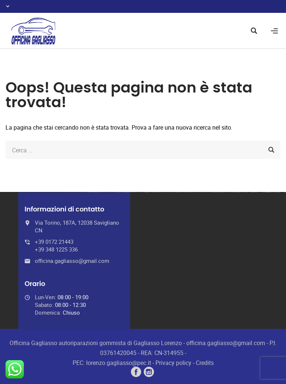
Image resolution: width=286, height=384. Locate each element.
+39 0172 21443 (54, 241)
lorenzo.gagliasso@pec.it (118, 363)
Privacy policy (173, 363)
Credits (205, 363)
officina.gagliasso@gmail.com (72, 260)
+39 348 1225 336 (56, 249)
